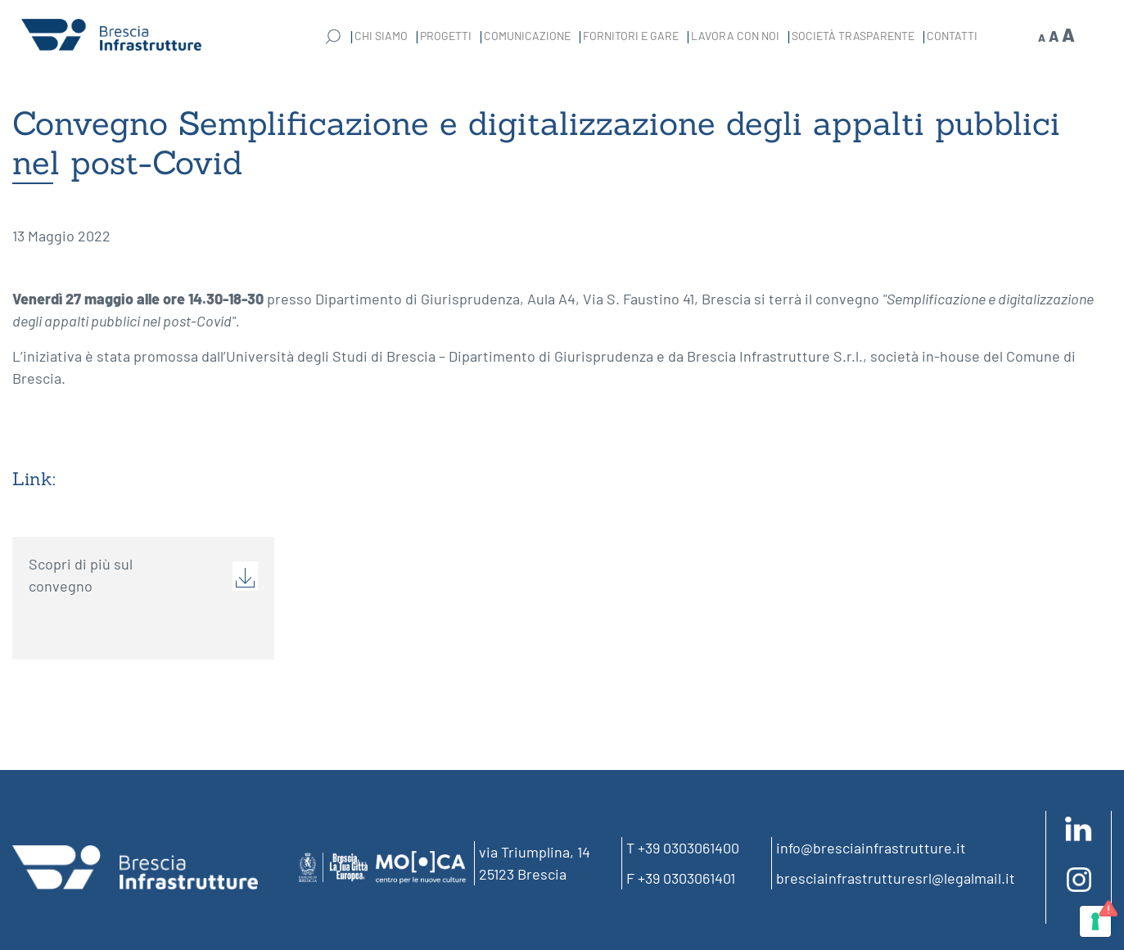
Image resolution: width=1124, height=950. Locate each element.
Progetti (446, 36)
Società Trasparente (853, 36)
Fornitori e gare (631, 36)
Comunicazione (527, 36)
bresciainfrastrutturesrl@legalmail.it (895, 878)
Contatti (952, 36)
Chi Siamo (381, 36)
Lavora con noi (735, 36)
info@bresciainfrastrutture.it (871, 848)
